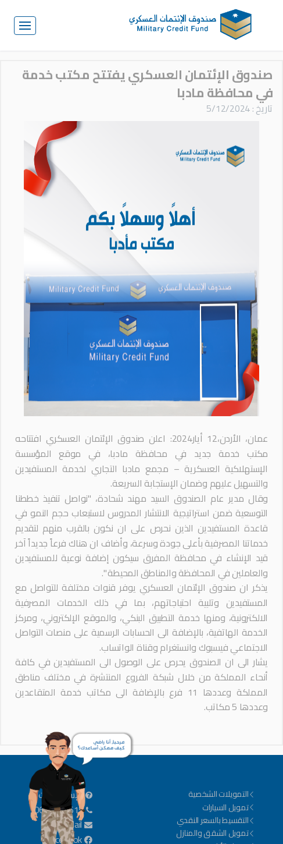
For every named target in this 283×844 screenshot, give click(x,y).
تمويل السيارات (228, 807)
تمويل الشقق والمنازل (215, 833)
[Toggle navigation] (25, 25)
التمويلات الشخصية (221, 794)
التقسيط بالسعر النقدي (216, 820)
